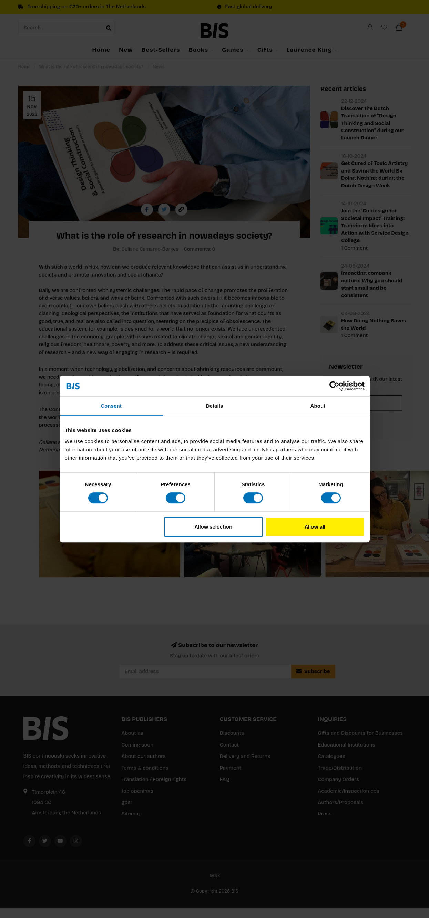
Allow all (315, 527)
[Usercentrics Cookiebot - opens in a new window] (334, 386)
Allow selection (214, 527)
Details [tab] (214, 406)
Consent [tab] (111, 406)
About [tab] (318, 406)
